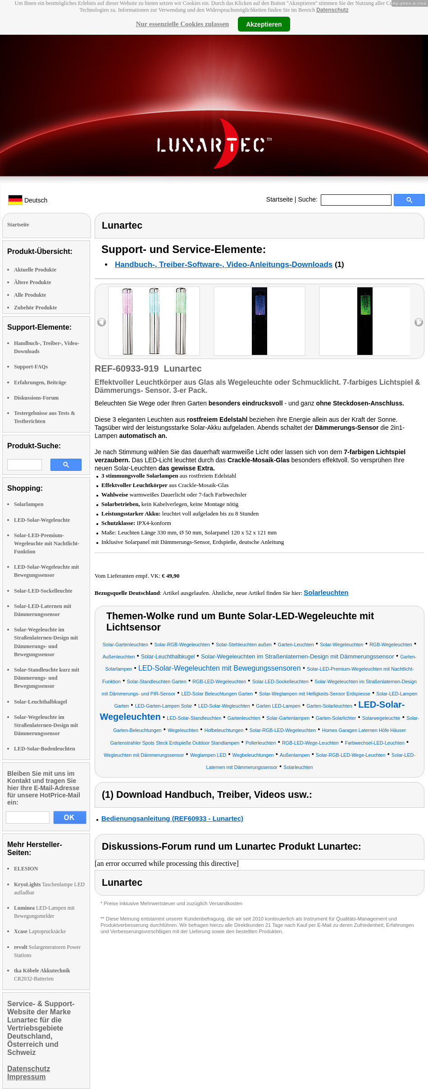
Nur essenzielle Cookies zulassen (182, 24)
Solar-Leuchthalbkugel (40, 702)
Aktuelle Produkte (35, 270)
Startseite (279, 199)
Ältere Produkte (32, 282)
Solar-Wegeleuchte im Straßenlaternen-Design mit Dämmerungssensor (46, 725)
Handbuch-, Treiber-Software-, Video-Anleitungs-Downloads (223, 264)
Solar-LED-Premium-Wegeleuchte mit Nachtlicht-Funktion (46, 543)
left (101, 322)
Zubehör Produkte (35, 307)
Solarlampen (28, 504)
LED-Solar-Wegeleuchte (42, 520)
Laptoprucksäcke (40, 931)
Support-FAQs (31, 367)
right (418, 322)
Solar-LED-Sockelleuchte (43, 591)
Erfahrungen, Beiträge (40, 382)
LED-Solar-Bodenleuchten (44, 749)
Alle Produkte (30, 295)
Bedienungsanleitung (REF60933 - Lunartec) (172, 818)
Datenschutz (332, 10)
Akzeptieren (264, 24)
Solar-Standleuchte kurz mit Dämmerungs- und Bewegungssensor (46, 678)
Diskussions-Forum (36, 398)
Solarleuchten (326, 592)
